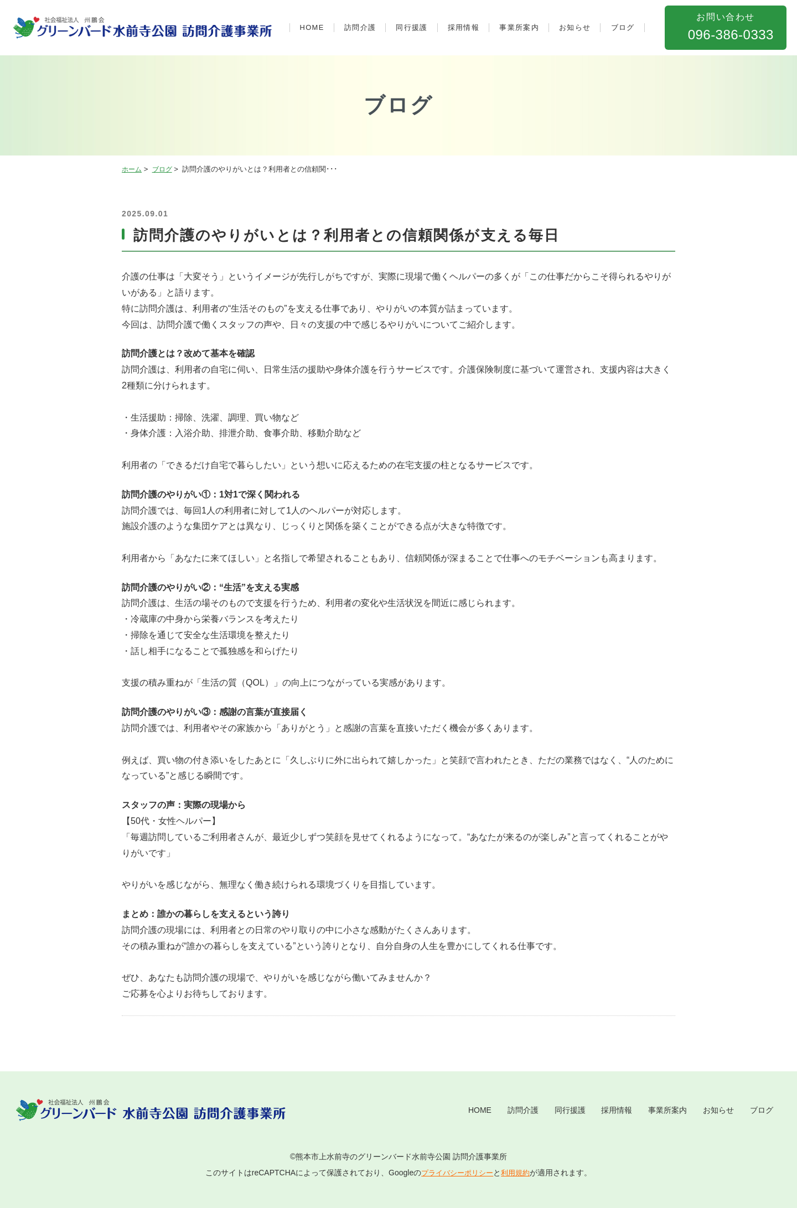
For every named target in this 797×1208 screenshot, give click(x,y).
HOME (312, 27)
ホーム (132, 169)
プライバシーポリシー (456, 1172)
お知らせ (575, 27)
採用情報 (463, 27)
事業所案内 (519, 27)
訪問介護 (360, 27)
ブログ (623, 27)
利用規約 (518, 1172)
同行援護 (411, 27)
